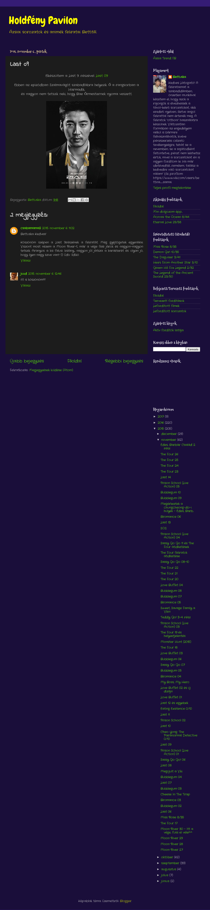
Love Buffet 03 (172, 653)
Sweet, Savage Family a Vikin (178, 610)
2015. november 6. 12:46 (44, 274)
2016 (161, 423)
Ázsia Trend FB (164, 58)
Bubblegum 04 (171, 777)
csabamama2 (31, 228)
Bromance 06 (171, 517)
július (165, 875)
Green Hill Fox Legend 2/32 (173, 268)
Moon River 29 (172, 838)
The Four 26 (169, 454)
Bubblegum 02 (171, 806)
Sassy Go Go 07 (173, 665)
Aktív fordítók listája (168, 330)
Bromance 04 (171, 676)
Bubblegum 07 (171, 596)
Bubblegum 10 (171, 492)
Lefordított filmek (166, 306)
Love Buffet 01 (171, 697)
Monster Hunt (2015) (176, 642)
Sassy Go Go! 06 (173, 760)
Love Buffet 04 (172, 585)
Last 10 (166, 726)
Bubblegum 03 (171, 789)
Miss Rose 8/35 (165, 247)
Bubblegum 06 (171, 659)
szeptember (170, 863)
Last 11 (165, 715)
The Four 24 (169, 466)
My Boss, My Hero (175, 682)
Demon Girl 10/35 (166, 252)
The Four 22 (169, 568)
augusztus (169, 869)
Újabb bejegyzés (27, 361)
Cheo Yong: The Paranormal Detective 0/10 (179, 735)
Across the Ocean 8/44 (171, 217)
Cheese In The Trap (175, 794)
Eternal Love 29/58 (167, 222)
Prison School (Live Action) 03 (174, 625)
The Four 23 (169, 472)
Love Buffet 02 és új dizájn (176, 690)
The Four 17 (169, 823)
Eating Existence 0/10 (176, 709)
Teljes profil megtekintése (172, 188)
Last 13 (166, 522)
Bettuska (179, 77)
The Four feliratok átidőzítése (174, 554)
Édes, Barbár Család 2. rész (178, 447)
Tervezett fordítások (168, 301)
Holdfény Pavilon (43, 20)
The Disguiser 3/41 (166, 257)
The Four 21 (169, 573)
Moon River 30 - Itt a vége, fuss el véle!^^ (177, 831)
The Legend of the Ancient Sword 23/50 (173, 274)
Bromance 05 (171, 602)
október (167, 857)
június (165, 881)
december (169, 434)
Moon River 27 (172, 850)
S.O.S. (164, 528)
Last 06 (166, 812)
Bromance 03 (171, 800)
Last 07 (166, 783)
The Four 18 (169, 648)
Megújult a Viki (171, 771)
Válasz (25, 261)
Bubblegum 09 (171, 498)
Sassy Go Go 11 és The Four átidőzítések (177, 545)
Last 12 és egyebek (174, 703)
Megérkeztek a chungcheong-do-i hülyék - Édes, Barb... (177, 507)
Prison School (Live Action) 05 (174, 485)
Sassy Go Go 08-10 (175, 562)
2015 (161, 429)
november (169, 440)
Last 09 (102, 75)
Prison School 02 (173, 720)
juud (24, 274)
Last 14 (166, 477)
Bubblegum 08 (171, 591)
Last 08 (166, 765)
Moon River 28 (172, 844)
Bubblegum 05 (171, 671)
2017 (161, 417)
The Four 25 (169, 460)
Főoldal (74, 361)
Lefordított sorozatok (169, 311)
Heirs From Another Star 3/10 (175, 263)
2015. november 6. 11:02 (58, 228)
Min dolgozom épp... (167, 212)
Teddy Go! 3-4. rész (176, 617)
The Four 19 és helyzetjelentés (173, 634)
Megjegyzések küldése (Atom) (51, 370)
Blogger (125, 901)
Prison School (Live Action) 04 (174, 536)
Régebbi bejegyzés (124, 361)
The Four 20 (169, 579)
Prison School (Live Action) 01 (174, 752)
